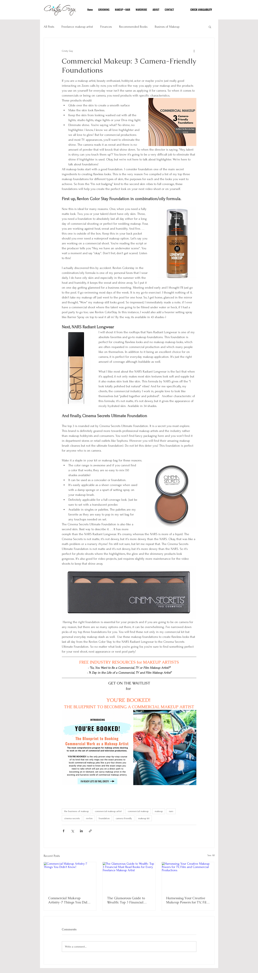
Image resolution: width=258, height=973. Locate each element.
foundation (104, 818)
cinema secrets (72, 818)
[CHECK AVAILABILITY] (201, 9)
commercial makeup (138, 811)
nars (171, 811)
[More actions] (194, 51)
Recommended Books (133, 26)
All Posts (49, 26)
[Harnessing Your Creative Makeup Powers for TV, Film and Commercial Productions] (188, 877)
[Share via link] (90, 831)
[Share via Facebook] (63, 831)
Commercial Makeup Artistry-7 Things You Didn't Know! (69, 900)
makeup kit (143, 818)
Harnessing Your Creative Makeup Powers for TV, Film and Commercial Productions (187, 900)
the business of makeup (76, 811)
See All (211, 855)
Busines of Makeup (167, 26)
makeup (159, 811)
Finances (106, 26)
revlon (89, 818)
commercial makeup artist (108, 811)
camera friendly (124, 818)
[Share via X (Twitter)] (72, 831)
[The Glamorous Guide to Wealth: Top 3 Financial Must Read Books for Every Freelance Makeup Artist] (129, 877)
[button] (210, 26)
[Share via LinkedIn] (81, 831)
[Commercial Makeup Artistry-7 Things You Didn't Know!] (70, 877)
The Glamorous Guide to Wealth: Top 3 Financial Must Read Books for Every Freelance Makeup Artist (127, 900)
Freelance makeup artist (77, 26)
